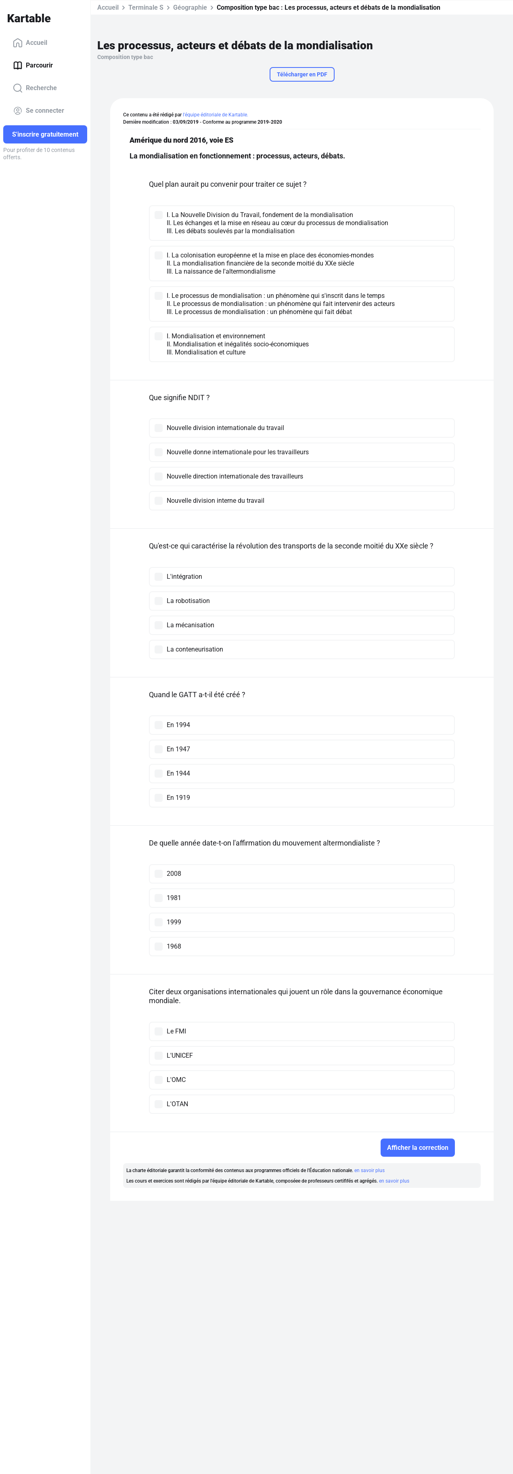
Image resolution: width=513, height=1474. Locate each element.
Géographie (190, 7)
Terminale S (145, 7)
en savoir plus (369, 1170)
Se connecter (38, 111)
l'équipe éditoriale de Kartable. (215, 115)
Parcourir (33, 65)
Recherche (35, 88)
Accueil (30, 43)
